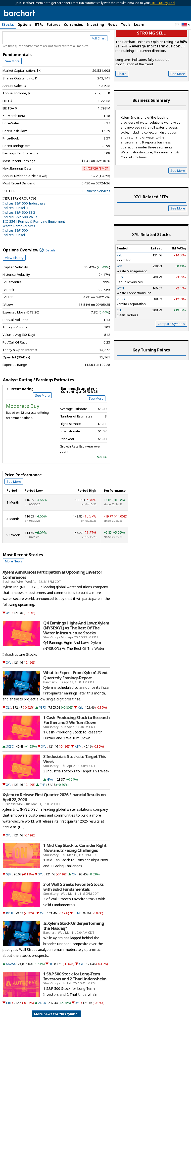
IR (50, 988)
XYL (8, 637)
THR (43, 809)
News (112, 24)
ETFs (39, 24)
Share (121, 98)
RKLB (9, 937)
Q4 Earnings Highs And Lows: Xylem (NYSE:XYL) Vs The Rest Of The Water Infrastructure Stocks (76, 652)
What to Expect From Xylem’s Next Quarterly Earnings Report (75, 699)
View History (14, 281)
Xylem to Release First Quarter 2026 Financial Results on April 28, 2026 (54, 821)
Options (24, 24)
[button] (186, 25)
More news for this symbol (56, 1038)
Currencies (73, 24)
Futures (53, 24)
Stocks (8, 24)
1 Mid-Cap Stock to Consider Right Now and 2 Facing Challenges (74, 872)
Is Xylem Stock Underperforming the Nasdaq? (73, 950)
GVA (50, 803)
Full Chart (98, 62)
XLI (8, 731)
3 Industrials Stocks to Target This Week (74, 783)
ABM (78, 770)
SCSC (10, 770)
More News (13, 585)
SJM (8, 898)
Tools (126, 24)
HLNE (77, 937)
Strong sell (151, 57)
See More (12, 85)
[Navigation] (45, 48)
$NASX (11, 988)
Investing (95, 24)
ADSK (42, 1027)
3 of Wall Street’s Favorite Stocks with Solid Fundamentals (73, 911)
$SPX (42, 731)
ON (74, 898)
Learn (139, 24)
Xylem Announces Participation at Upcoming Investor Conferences (52, 599)
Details (47, 274)
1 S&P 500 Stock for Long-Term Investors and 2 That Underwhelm (74, 1000)
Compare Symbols (171, 347)
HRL (8, 1027)
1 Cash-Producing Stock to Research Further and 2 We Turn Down (76, 744)
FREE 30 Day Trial (162, 3)
